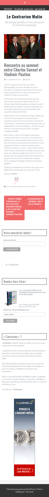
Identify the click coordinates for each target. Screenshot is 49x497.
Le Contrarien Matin (24, 16)
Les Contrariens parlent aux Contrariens (20, 186)
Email (16, 180)
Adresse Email (9, 240)
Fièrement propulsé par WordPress (21, 489)
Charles (28, 79)
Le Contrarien (12, 264)
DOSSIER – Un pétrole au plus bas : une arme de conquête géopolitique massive (24, 10)
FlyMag (18, 492)
